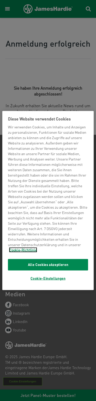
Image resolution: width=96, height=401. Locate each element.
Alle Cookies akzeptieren (48, 264)
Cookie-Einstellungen (47, 278)
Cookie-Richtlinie (23, 250)
